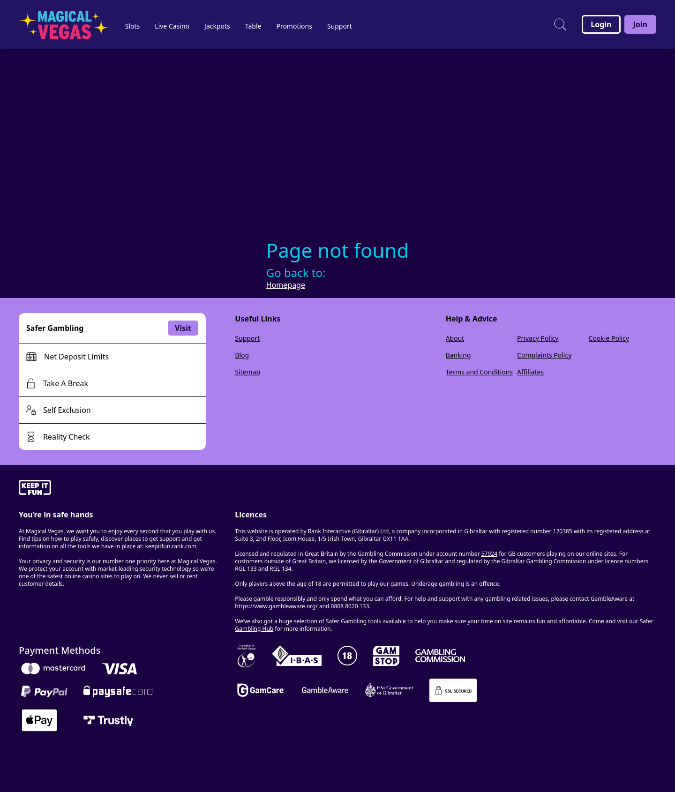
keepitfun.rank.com (171, 546)
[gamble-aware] (121, 489)
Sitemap (247, 371)
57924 (489, 554)
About (455, 338)
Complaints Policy (544, 355)
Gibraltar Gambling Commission (544, 561)
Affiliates (530, 371)
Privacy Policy (537, 338)
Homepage (285, 285)
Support (247, 338)
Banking (458, 355)
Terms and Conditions (479, 371)
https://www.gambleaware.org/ (276, 606)
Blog (242, 355)
